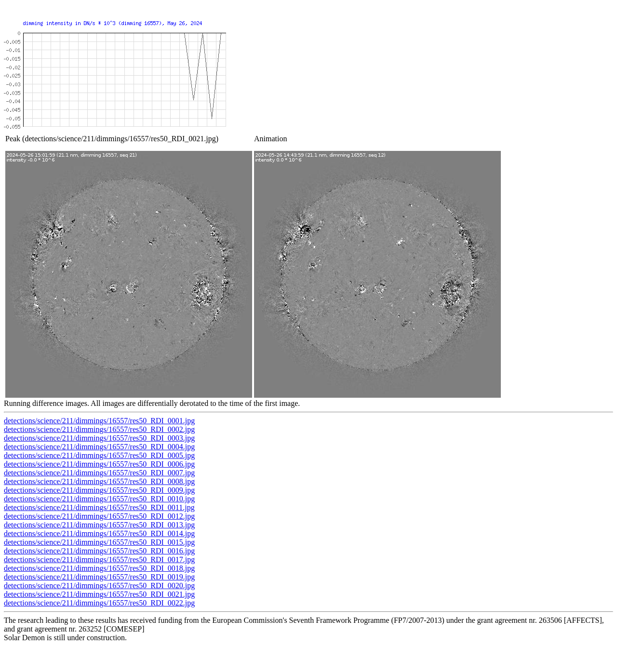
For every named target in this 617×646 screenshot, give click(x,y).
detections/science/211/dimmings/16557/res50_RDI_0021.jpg (99, 594)
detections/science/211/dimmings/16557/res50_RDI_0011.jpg (99, 507)
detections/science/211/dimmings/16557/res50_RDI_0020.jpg (99, 585)
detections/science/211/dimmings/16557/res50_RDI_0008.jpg (99, 481)
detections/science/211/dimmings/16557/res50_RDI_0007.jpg (99, 473)
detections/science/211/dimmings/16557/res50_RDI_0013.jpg (99, 525)
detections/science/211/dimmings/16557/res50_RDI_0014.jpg (99, 533)
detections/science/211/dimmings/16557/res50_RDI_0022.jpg (99, 603)
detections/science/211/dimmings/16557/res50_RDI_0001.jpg (99, 421)
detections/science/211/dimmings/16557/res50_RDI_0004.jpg (99, 447)
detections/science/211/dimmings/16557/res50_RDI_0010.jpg (99, 499)
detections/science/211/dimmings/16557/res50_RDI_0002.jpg (99, 429)
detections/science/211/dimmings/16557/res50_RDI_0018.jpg (99, 568)
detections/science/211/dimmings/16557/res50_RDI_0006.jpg (99, 464)
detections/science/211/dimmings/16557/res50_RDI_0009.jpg (99, 490)
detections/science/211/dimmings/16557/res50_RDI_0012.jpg (99, 516)
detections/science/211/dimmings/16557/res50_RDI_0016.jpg (99, 551)
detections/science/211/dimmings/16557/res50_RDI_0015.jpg (99, 542)
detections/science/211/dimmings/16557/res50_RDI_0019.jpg (99, 577)
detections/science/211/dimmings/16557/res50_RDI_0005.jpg (99, 455)
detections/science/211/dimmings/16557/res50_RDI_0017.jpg (99, 559)
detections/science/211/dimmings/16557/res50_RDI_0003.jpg (99, 438)
